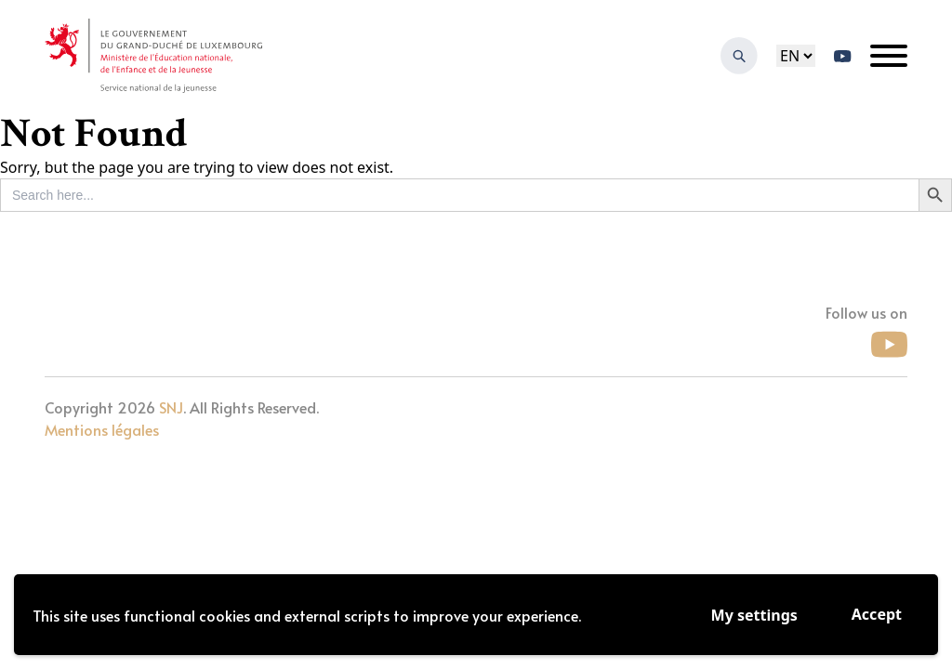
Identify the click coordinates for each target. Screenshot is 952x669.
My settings (754, 615)
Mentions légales (102, 429)
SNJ (171, 407)
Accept (877, 614)
